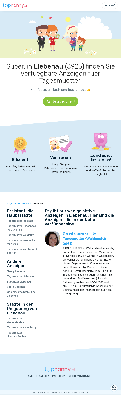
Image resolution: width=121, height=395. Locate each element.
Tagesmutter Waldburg (20, 234)
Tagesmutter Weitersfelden (15, 320)
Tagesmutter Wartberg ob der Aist (22, 250)
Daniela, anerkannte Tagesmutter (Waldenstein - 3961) (86, 238)
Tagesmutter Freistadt (20, 220)
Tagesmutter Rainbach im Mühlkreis (22, 242)
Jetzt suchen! (60, 101)
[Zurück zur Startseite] (15, 5)
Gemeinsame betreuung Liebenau (21, 293)
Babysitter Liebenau (19, 281)
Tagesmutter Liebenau (20, 276)
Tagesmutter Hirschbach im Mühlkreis (21, 227)
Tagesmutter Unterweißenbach (17, 334)
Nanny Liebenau (16, 271)
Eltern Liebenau (16, 286)
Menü (109, 5)
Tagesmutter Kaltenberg (21, 327)
